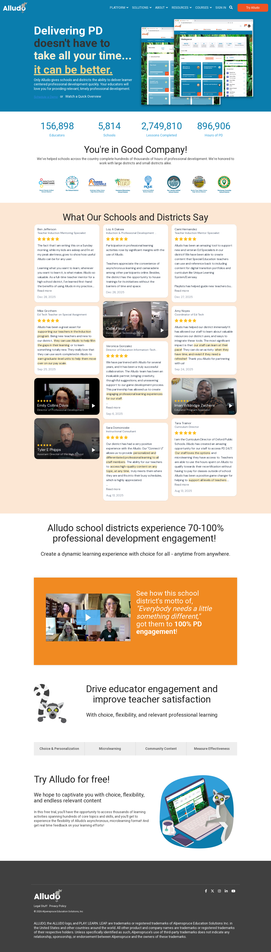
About (160, 7)
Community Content (161, 749)
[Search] (231, 8)
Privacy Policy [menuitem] (57, 906)
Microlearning (110, 749)
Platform (118, 7)
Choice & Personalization (59, 749)
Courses (202, 7)
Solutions (140, 7)
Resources (180, 7)
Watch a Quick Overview (83, 96)
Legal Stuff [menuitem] (40, 906)
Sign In (220, 7)
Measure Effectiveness (212, 749)
